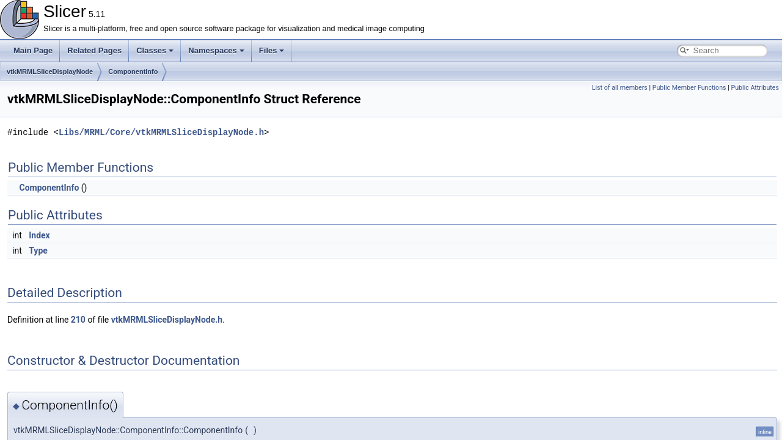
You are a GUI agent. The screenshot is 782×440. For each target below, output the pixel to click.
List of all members (620, 88)
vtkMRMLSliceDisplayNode (50, 71)
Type (38, 250)
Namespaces (216, 50)
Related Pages (94, 50)
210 (78, 319)
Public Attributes (755, 88)
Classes (155, 50)
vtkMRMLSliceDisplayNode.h (166, 319)
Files (272, 50)
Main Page (33, 50)
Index (39, 235)
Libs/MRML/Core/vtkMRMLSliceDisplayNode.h (161, 132)
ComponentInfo (133, 71)
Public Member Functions (689, 88)
